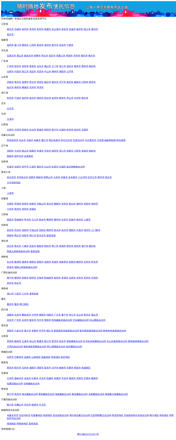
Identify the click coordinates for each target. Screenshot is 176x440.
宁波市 (17, 98)
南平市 (55, 45)
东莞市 (40, 71)
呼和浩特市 (12, 140)
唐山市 (20, 55)
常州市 (32, 29)
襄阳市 (40, 246)
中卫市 (42, 405)
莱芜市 (92, 82)
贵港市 (64, 278)
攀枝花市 (26, 315)
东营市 (40, 82)
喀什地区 (154, 415)
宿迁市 (10, 34)
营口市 (62, 151)
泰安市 (70, 82)
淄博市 (25, 82)
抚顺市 (32, 151)
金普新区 (28, 156)
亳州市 (17, 209)
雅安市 (32, 320)
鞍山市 (25, 151)
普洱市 (55, 341)
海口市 (10, 293)
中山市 (47, 71)
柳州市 (17, 278)
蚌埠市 (25, 204)
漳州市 (47, 45)
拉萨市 (10, 357)
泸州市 (35, 315)
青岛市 (17, 82)
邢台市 (44, 55)
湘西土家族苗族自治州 (25, 267)
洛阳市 (25, 230)
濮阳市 (72, 230)
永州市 (87, 262)
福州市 (10, 45)
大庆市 (56, 177)
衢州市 (62, 98)
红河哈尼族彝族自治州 (94, 341)
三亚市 (17, 293)
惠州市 (84, 66)
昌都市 (27, 357)
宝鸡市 (25, 368)
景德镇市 (19, 219)
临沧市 (62, 341)
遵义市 (27, 330)
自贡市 (17, 315)
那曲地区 (45, 357)
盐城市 (72, 29)
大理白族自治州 (15, 346)
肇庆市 (77, 66)
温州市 (25, 98)
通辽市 (44, 140)
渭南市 (40, 368)
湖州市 (40, 98)
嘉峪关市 (19, 378)
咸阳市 (32, 368)
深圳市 (25, 66)
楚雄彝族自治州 (75, 341)
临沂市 (10, 87)
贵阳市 (10, 330)
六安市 (10, 209)
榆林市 (62, 368)
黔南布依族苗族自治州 (114, 330)
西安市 (10, 368)
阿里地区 (55, 357)
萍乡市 (27, 219)
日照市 (84, 82)
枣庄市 (32, 82)
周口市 (32, 235)
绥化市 (108, 177)
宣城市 (32, 209)
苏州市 (40, 29)
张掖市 (57, 378)
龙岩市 (62, 45)
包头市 (22, 140)
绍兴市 (47, 98)
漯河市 (87, 230)
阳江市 (25, 71)
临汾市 (77, 130)
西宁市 (10, 394)
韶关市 (17, 66)
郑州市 (10, 230)
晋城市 (40, 130)
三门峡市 (95, 230)
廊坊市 (84, 55)
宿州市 (94, 204)
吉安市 (64, 219)
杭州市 (10, 98)
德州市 (17, 87)
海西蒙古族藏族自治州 (116, 394)
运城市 (62, 130)
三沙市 (25, 293)
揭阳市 (62, 71)
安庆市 (64, 204)
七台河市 (82, 177)
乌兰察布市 (90, 140)
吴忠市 (27, 405)
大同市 (17, 130)
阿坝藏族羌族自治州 (62, 320)
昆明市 (10, 341)
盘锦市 (84, 151)
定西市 (87, 378)
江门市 (55, 66)
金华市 (55, 98)
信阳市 (25, 235)
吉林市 (17, 167)
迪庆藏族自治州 (74, 346)
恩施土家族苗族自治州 (18, 251)
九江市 (35, 219)
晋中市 (55, 130)
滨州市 (32, 87)
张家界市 (63, 262)
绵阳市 (49, 315)
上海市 (10, 193)
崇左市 (17, 283)
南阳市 (10, 235)
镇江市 (87, 29)
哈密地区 (47, 415)
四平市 (25, 167)
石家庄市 (11, 55)
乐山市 (79, 315)
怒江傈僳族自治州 (56, 346)
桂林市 (25, 278)
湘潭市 (25, 262)
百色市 (79, 278)
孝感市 (62, 246)
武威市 (49, 378)
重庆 (16, 304)
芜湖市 (17, 204)
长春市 (10, 167)
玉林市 (72, 278)
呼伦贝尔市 (66, 140)
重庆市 (10, 304)
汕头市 (40, 66)
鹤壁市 (49, 230)
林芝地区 (65, 357)
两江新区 (24, 304)
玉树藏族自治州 (96, 394)
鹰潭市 (49, 219)
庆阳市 (79, 378)
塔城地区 (11, 423)
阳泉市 (25, 130)
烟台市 (47, 82)
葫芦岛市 (19, 156)
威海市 (77, 82)
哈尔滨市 (11, 177)
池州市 (25, 209)
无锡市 (17, 29)
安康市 (70, 368)
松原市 (55, 167)
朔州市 (47, 130)
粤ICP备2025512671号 (88, 434)
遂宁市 (64, 315)
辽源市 (32, 167)
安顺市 (35, 330)
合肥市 (10, 204)
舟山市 (70, 98)
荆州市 (70, 246)
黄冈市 (77, 246)
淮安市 (64, 29)
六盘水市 (19, 330)
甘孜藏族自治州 (81, 320)
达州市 (25, 320)
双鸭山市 (48, 177)
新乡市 (57, 230)
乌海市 (29, 140)
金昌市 (27, 378)
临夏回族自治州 (15, 383)
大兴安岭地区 (14, 182)
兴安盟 (100, 140)
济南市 (10, 82)
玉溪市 (25, 341)
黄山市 (72, 204)
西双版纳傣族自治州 (138, 341)
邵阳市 (40, 262)
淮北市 (49, 204)
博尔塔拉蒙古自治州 (79, 415)
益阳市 (72, 262)
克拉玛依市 (24, 415)
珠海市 (32, 66)
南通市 (47, 29)
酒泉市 (72, 378)
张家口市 (60, 55)
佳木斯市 (72, 177)
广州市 (10, 66)
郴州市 (79, 262)
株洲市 (17, 262)
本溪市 (40, 151)
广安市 (17, 320)
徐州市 (25, 29)
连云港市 (56, 29)
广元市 (57, 315)
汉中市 (55, 368)
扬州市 (79, 29)
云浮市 (70, 71)
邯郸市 (37, 55)
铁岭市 (92, 151)
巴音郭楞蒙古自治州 (101, 415)
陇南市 (94, 378)
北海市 (40, 278)
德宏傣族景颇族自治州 (35, 346)
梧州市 (32, 278)
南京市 (10, 29)
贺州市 (87, 278)
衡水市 (91, 55)
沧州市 (76, 55)
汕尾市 (10, 71)
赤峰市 (37, 140)
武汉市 (10, 246)
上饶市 (87, 219)
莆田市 (25, 45)
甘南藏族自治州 (32, 383)
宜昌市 (32, 246)
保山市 (32, 341)
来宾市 (10, 283)
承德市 (69, 55)
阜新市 (70, 151)
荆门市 (55, 246)
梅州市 (92, 66)
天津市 (10, 119)
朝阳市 (10, 156)
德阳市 (42, 315)
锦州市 (55, 151)
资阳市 (47, 320)
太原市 (10, 130)
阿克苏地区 (117, 415)
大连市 (17, 151)
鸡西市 (32, 177)
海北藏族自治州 (30, 394)
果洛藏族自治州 (80, 394)
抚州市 (79, 219)
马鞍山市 (41, 204)
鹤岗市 (39, 177)
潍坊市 (55, 82)
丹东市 (47, 151)
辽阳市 (77, 151)
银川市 (10, 405)
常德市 (55, 262)
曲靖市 (17, 341)
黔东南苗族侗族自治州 (91, 330)
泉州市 (40, 45)
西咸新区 (86, 368)
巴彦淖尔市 (78, 140)
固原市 (35, 405)
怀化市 (94, 262)
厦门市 (17, 45)
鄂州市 (47, 246)
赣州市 (57, 219)
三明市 (32, 45)
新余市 (42, 219)
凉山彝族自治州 (97, 320)
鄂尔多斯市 (54, 140)
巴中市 (40, 320)
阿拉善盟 (121, 140)
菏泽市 (40, 87)
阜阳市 (87, 204)
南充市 (87, 315)
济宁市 (62, 82)
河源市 (17, 71)
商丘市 (17, 235)
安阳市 (42, 230)
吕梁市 (84, 130)
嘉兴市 (32, 98)
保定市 (52, 55)
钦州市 (57, 278)
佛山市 (47, 66)
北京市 (10, 108)
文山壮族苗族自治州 (117, 341)
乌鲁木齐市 (12, 415)
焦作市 (64, 230)
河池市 (94, 278)
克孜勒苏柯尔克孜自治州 (136, 415)
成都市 (10, 315)
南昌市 (10, 219)
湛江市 (62, 66)
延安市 (47, 368)
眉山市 (94, 315)
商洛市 (77, 368)
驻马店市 (41, 235)
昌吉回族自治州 (61, 415)
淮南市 (32, 204)
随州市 (92, 246)
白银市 (35, 378)
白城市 (62, 167)
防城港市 (48, 278)
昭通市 (40, 341)
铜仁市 (49, 330)
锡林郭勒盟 (110, 140)
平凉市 (64, 378)
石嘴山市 (19, 405)
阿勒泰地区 (22, 423)
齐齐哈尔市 (22, 177)
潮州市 (55, 71)
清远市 (32, 71)
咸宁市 (84, 246)
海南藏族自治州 (63, 394)
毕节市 (42, 330)
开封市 (17, 230)
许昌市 (79, 230)
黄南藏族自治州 (46, 394)
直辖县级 (51, 235)
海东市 (17, 394)
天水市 (42, 378)
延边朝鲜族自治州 (76, 167)
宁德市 (70, 45)
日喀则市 (19, 357)
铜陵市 (57, 204)
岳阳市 (47, 262)
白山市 (47, 167)
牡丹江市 (92, 177)
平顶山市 (33, 230)
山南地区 (36, 357)
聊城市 (25, 87)
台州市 (77, 98)
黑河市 (100, 177)
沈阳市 (10, 151)
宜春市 (72, 219)
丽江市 (47, 341)
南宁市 (10, 278)
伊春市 (64, 177)
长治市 (32, 130)
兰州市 (10, 378)
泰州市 (94, 29)
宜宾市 (10, 320)
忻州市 (70, 130)
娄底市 (10, 267)
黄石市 (17, 246)
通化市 (40, 167)
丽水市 (84, 98)
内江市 (72, 315)
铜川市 (17, 368)
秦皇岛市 (28, 55)
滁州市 (79, 204)
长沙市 (10, 262)
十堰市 (25, 246)
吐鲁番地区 (36, 415)
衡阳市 (32, 262)
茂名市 (70, 66)
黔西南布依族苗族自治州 (66, 330)
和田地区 (164, 415)
